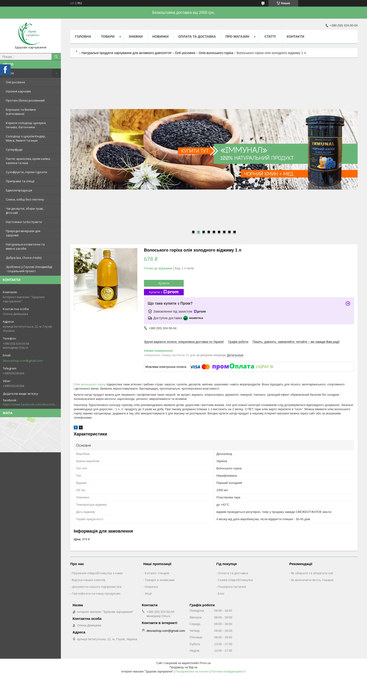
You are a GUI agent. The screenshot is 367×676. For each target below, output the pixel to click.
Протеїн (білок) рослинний (25, 100)
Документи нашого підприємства (96, 587)
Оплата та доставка (233, 573)
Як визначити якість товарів (312, 580)
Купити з (164, 292)
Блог (221, 593)
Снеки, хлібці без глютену (25, 199)
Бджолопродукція (19, 190)
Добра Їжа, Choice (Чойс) (23, 258)
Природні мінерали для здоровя (23, 233)
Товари (8, 73)
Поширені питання (232, 587)
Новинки (160, 36)
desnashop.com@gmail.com (23, 360)
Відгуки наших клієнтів (88, 580)
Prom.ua (205, 663)
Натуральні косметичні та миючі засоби (25, 246)
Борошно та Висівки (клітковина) (21, 111)
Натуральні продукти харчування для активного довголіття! (126, 53)
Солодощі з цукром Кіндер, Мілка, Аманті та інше (26, 138)
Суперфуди (14, 149)
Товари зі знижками (160, 580)
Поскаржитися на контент (192, 671)
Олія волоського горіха (216, 53)
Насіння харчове (18, 91)
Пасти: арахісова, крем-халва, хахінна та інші (28, 161)
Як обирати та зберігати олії (312, 573)
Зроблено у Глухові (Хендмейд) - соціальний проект (29, 269)
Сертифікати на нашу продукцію (96, 593)
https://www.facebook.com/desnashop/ (30, 404)
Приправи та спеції (20, 181)
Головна (83, 36)
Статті (270, 36)
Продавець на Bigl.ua (183, 667)
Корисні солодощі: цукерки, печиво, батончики (26, 125)
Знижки (135, 36)
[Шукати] (56, 56)
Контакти (295, 36)
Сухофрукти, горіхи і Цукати (26, 172)
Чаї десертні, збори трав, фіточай (25, 210)
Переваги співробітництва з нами (97, 573)
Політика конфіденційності (228, 671)
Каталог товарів (157, 573)
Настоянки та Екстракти (24, 222)
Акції (148, 593)
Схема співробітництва (235, 580)
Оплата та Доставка (197, 36)
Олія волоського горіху (90, 384)
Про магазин (237, 36)
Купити (163, 283)
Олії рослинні (15, 82)
